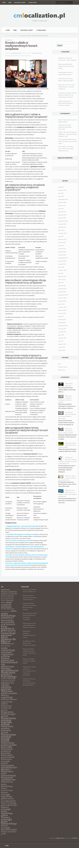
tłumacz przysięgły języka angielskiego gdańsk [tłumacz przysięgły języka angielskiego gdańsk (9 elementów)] (7, 811)
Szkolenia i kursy (20, 2)
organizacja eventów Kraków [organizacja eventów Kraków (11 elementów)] (7, 656)
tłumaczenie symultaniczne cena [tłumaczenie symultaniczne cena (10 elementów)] (8, 779)
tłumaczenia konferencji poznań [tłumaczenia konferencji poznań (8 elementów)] (6, 707)
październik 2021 (63, 258)
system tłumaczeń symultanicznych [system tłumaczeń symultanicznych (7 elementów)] (8, 679)
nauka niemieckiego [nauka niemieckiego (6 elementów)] (7, 645)
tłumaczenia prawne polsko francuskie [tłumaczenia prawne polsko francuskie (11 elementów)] (9, 744)
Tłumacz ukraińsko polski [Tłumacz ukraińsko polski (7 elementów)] (8, 832)
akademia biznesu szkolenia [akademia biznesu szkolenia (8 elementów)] (9, 590)
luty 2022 (61, 245)
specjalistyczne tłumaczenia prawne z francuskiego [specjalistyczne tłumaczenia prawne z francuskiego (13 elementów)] (10, 673)
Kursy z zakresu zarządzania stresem (19, 540)
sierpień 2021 (62, 264)
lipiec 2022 (61, 230)
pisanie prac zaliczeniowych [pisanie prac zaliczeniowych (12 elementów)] (9, 661)
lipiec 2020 (61, 304)
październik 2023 (63, 199)
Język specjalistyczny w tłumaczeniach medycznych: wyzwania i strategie (65, 103)
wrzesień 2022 (62, 224)
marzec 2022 (62, 242)
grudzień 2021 (62, 252)
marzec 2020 (62, 313)
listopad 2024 (62, 190)
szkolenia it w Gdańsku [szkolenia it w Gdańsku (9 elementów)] (7, 683)
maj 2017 (60, 341)
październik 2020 (63, 295)
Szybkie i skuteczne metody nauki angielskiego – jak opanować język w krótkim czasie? (67, 134)
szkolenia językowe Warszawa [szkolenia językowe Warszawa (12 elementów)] (7, 689)
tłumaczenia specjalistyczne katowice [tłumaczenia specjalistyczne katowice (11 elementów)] (9, 767)
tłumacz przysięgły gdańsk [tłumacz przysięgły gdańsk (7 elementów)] (8, 799)
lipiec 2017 (61, 335)
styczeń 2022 (62, 249)
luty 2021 (60, 282)
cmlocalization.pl (16, 53)
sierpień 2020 (62, 301)
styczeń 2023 (62, 212)
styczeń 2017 (61, 350)
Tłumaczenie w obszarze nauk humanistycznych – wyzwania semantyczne (66, 87)
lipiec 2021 (61, 267)
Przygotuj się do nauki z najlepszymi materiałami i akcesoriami (65, 127)
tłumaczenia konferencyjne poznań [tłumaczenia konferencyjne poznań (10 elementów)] (8, 714)
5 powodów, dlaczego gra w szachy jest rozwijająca (23, 534)
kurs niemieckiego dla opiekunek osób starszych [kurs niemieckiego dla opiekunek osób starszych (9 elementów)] (8, 621)
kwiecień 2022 (62, 239)
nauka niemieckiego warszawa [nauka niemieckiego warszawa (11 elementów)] (8, 650)
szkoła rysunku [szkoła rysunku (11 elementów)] (9, 693)
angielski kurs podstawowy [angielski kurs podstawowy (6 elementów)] (7, 597)
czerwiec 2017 (62, 338)
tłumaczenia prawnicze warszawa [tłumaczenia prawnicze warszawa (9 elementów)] (7, 750)
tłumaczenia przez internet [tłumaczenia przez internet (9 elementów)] (8, 756)
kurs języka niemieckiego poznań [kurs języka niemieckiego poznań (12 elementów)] (8, 614)
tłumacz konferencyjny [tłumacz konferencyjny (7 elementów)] (7, 789)
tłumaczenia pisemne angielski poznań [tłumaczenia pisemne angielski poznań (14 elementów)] (8, 721)
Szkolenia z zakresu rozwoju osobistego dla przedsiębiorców (67, 478)
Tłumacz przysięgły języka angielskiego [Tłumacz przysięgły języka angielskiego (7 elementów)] (9, 804)
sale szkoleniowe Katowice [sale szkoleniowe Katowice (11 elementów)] (7, 666)
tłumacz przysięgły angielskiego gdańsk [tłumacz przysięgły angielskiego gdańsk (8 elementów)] (7, 795)
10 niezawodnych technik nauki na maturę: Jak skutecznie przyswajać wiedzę (67, 141)
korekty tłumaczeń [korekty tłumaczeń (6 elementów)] (7, 609)
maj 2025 (60, 187)
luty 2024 (61, 196)
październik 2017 (62, 326)
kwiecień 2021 (62, 276)
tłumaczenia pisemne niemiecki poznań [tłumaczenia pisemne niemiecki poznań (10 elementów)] (7, 729)
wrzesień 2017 (62, 329)
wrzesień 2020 (62, 298)
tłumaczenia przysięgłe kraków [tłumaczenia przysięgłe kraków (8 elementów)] (6, 761)
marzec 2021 (61, 279)
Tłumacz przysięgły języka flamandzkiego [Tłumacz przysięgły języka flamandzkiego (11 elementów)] (9, 820)
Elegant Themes (60, 838)
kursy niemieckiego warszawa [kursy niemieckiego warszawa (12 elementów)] (8, 633)
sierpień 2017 (62, 332)
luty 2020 (61, 316)
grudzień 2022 (62, 215)
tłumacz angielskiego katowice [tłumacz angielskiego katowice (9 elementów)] (7, 697)
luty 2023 (61, 209)
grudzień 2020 (62, 289)
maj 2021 (60, 273)
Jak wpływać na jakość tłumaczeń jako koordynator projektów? (29, 643)
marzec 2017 (61, 347)
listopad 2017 (62, 322)
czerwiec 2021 (62, 270)
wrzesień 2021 (62, 261)
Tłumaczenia (32, 2)
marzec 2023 (62, 205)
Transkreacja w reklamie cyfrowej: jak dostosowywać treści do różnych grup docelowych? (67, 95)
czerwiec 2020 (62, 307)
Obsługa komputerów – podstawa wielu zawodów (22, 526)
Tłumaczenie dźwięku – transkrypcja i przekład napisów (29, 661)
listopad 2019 (62, 319)
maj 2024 (60, 193)
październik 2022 (63, 221)
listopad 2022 (62, 218)
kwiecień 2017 (62, 344)
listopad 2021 (62, 255)
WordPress (75, 838)
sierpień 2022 (62, 227)
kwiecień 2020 (62, 310)
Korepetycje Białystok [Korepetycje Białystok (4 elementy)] (6, 611)
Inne (9, 2)
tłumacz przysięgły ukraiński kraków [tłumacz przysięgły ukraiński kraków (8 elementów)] (9, 827)
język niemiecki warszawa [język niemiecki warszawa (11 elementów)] (6, 604)
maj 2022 (60, 236)
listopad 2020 (62, 292)
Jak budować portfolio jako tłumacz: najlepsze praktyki (65, 431)
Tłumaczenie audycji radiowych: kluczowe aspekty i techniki (67, 445)
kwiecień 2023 (62, 202)
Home (4, 2)
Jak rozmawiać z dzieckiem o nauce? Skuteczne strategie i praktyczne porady (66, 148)
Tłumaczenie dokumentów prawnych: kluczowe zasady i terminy (66, 66)
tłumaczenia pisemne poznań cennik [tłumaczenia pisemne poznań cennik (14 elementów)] (8, 738)
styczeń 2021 (62, 285)
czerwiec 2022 (62, 233)
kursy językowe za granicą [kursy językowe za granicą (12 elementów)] (7, 628)
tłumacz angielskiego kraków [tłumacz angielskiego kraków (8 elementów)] (9, 701)
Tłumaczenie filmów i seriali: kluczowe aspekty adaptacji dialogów (29, 597)
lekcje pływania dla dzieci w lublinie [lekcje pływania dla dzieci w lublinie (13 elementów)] (8, 640)
